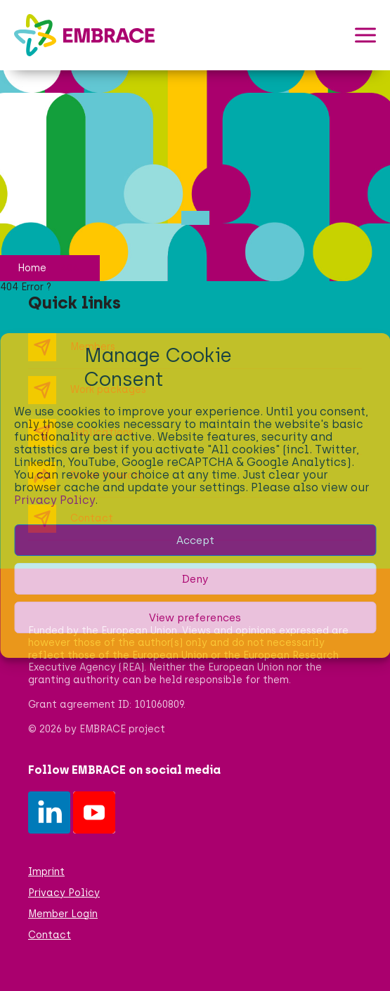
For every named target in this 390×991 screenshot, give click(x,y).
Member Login (63, 914)
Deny (195, 579)
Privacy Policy (54, 500)
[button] (365, 35)
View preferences (195, 617)
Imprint (46, 872)
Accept (195, 540)
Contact (49, 935)
